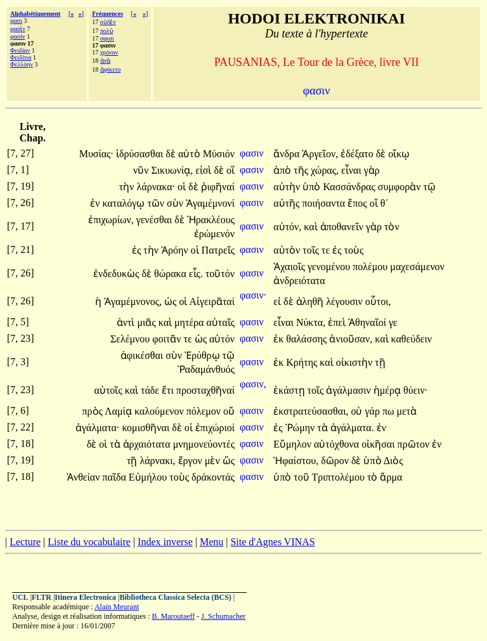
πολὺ (107, 30)
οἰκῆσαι (379, 444)
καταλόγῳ (124, 203)
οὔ (229, 411)
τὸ (373, 477)
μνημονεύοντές (204, 444)
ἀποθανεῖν (343, 226)
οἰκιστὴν (355, 362)
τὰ (323, 427)
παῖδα (115, 477)
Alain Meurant (116, 606)
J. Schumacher (223, 616)
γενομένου (330, 266)
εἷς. (196, 273)
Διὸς (393, 460)
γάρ (373, 411)
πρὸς (93, 411)
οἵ (230, 170)
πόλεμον (204, 411)
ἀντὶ (127, 322)
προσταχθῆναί (205, 390)
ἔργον (191, 460)
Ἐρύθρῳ (204, 355)
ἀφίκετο (110, 69)
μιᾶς (147, 322)
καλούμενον (160, 411)
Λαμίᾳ (119, 411)
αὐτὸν (287, 250)
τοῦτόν (220, 273)
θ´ (384, 203)
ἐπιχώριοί (215, 427)
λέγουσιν (345, 301)
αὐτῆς (287, 203)
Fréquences (107, 13)
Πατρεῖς (218, 250)
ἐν (96, 203)
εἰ (278, 301)
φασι (16, 20)
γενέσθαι (155, 219)
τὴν (128, 186)
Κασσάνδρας (350, 186)
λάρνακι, (157, 460)
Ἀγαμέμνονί (210, 203)
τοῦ (302, 477)
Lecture (25, 541)
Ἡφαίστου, (295, 460)
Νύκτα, (310, 322)
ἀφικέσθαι (143, 355)
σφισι (107, 38)
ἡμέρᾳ (388, 390)
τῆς (302, 170)
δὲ (172, 153)
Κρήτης (303, 362)
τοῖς (311, 250)
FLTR (41, 597)
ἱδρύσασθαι (141, 153)
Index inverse (165, 541)
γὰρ (372, 170)
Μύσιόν (219, 153)
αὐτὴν (287, 186)
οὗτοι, (378, 301)
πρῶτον (415, 444)
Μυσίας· (96, 153)
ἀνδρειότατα (299, 280)
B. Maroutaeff (173, 616)
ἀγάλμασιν (349, 390)
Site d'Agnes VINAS (272, 541)
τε (326, 250)
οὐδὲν (108, 21)
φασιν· (253, 295)
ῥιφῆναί (218, 186)
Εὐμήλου (149, 477)
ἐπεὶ (338, 322)
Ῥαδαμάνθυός (206, 369)
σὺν (176, 203)
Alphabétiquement (35, 13)
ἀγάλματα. (352, 427)
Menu (211, 541)
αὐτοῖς (109, 390)
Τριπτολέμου (339, 477)
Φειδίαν (20, 50)
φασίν (17, 36)
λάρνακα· (156, 186)
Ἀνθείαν (85, 477)
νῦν (142, 170)
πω (389, 411)
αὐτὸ (190, 153)
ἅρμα (391, 477)
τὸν (391, 226)
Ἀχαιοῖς (290, 266)
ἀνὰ (105, 60)
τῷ (429, 186)
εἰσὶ (204, 170)
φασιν (253, 153)
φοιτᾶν (167, 338)
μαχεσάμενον (417, 266)
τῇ (380, 362)
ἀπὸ (283, 170)
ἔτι (169, 390)
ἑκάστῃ (290, 390)
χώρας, (325, 170)
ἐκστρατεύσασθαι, (310, 411)
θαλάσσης (307, 338)
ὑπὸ (312, 186)
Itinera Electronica (85, 597)
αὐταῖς (220, 322)
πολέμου (371, 266)
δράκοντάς (213, 477)
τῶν (157, 203)
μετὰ (406, 411)
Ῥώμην (301, 427)
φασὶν (17, 28)
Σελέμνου (131, 338)
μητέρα (190, 322)
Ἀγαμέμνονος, (133, 301)
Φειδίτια (21, 57)
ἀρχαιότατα (148, 444)
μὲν (214, 460)
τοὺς (354, 250)
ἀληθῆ (311, 301)
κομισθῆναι (147, 427)
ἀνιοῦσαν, (350, 338)
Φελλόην (21, 64)
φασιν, (253, 384)
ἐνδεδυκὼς (117, 273)
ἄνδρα (287, 153)
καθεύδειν (411, 338)
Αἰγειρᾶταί (212, 301)
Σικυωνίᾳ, (172, 170)
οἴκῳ (399, 153)
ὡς (171, 301)
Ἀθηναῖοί (368, 322)
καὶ (312, 226)
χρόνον (109, 52)
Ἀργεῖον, (320, 153)
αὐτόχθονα (337, 444)
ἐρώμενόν (214, 233)
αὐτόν (222, 338)
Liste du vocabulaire (89, 541)
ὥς (229, 460)
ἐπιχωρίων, (111, 219)
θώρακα (171, 273)
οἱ (183, 186)
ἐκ (279, 338)
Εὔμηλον (293, 444)
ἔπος (358, 203)
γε (393, 322)
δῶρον (336, 460)
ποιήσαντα (324, 203)
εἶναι (352, 170)
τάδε (151, 390)
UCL (20, 597)
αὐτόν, (287, 226)
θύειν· (415, 390)
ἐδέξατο (358, 153)
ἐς (137, 250)
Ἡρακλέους (211, 219)
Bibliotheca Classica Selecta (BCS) (175, 597)
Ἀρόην (176, 250)
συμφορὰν (401, 186)
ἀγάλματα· (97, 427)
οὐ (358, 411)
